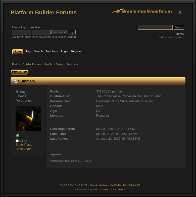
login (24, 27)
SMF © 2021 (82, 185)
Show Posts (24, 144)
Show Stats (23, 149)
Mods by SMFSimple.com (125, 185)
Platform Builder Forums (44, 12)
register (35, 27)
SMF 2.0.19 (66, 185)
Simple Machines (99, 185)
